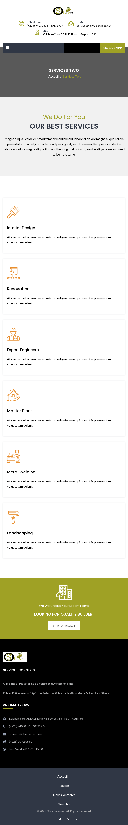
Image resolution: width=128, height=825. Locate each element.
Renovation (18, 289)
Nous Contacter (64, 795)
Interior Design (21, 228)
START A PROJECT (64, 625)
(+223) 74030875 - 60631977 (45, 25)
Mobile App (112, 47)
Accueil (62, 776)
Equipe (64, 785)
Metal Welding (21, 472)
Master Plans (20, 411)
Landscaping (20, 533)
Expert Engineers (23, 350)
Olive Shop (10, 683)
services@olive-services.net (94, 25)
